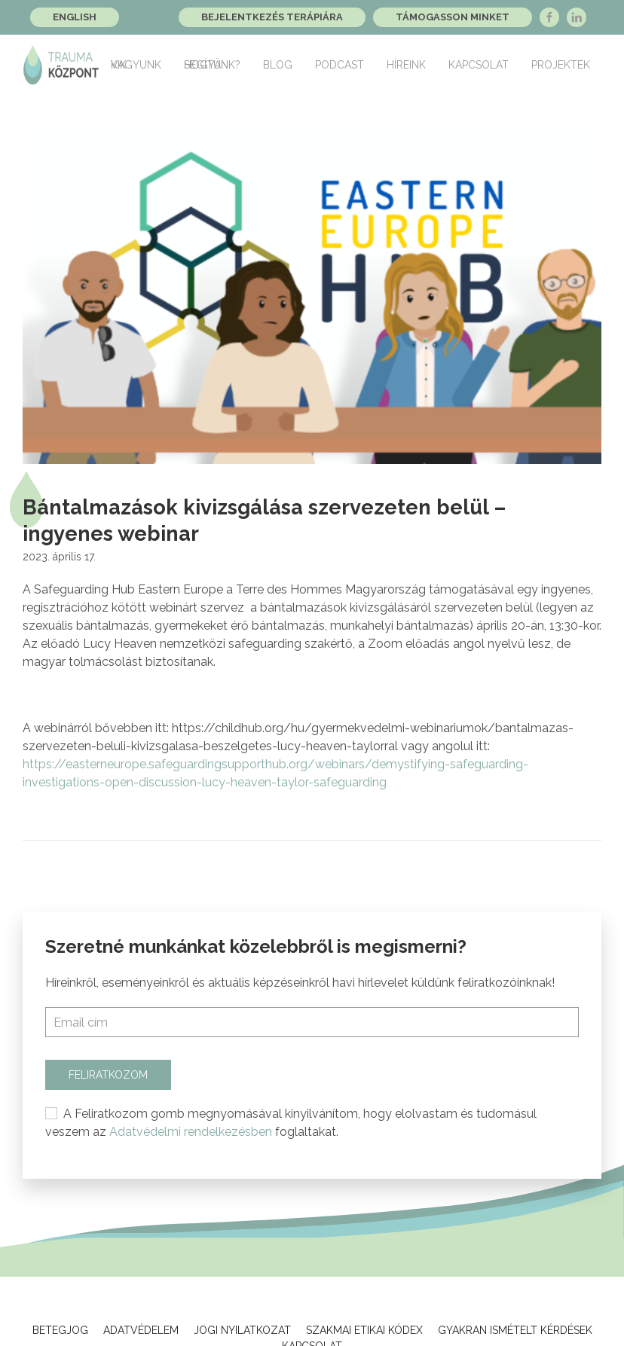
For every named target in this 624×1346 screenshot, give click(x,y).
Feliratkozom (108, 1075)
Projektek (560, 65)
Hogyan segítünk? (212, 65)
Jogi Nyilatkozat (242, 1330)
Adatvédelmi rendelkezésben (190, 1132)
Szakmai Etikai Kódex (364, 1330)
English (74, 17)
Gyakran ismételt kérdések (515, 1330)
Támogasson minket (452, 17)
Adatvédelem (141, 1330)
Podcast (339, 65)
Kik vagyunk (136, 65)
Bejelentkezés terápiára (272, 17)
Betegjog (60, 1330)
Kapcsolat (478, 65)
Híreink (406, 65)
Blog (277, 65)
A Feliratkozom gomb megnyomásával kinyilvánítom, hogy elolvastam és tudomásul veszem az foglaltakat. (291, 1122)
